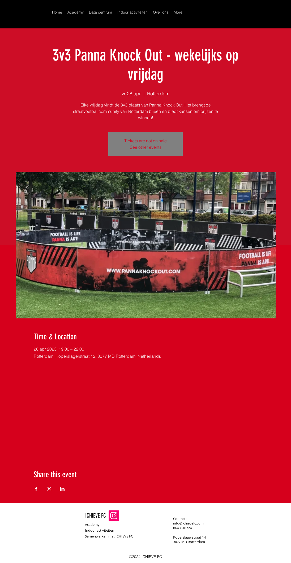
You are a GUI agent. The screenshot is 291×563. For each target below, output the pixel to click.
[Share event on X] (49, 489)
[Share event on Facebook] (36, 489)
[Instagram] (114, 515)
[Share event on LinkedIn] (62, 489)
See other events (145, 147)
